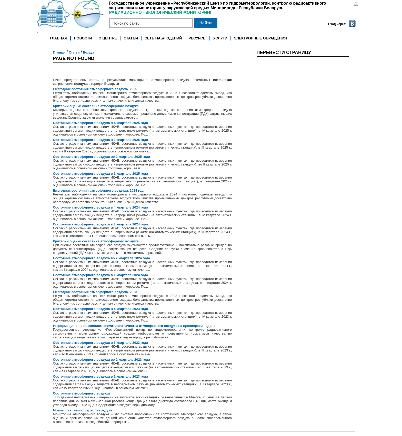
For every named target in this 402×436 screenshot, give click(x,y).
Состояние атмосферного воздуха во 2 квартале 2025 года (101, 157)
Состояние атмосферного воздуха (81, 393)
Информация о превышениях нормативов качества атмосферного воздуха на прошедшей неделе (134, 326)
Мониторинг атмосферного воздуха (82, 410)
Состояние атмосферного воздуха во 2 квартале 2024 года (101, 258)
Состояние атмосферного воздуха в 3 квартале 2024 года (100, 224)
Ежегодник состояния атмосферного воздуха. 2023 (95, 292)
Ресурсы (197, 38)
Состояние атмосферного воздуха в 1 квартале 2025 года (100, 173)
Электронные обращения (260, 38)
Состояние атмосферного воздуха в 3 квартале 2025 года (100, 140)
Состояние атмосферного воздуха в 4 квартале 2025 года (100, 123)
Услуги (220, 38)
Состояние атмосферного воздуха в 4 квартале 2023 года (100, 309)
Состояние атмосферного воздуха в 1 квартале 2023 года (100, 376)
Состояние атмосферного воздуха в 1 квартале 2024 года (100, 275)
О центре (108, 38)
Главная (58, 38)
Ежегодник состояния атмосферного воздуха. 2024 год (98, 190)
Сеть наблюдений (163, 38)
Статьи (131, 38)
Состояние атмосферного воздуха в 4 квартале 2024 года (100, 207)
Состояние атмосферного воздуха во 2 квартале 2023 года (101, 359)
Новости (83, 38)
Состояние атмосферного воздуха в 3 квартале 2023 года (100, 343)
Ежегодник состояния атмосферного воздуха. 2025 (95, 89)
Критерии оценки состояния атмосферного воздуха (95, 106)
